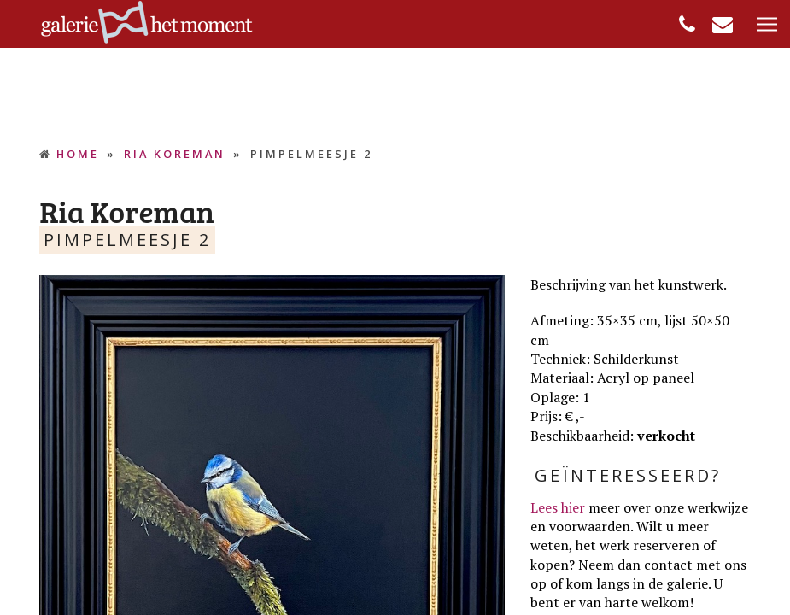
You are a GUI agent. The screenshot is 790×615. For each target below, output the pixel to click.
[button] (767, 25)
